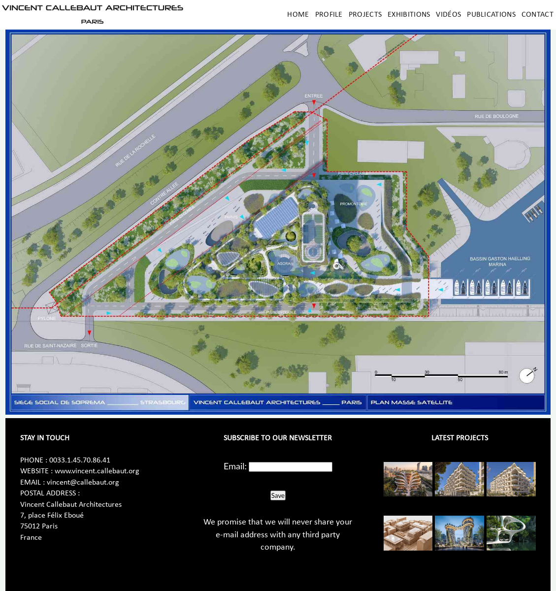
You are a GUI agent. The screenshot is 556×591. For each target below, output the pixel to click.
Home (298, 15)
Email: (235, 465)
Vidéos (448, 15)
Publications (491, 15)
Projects (365, 15)
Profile (329, 15)
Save (278, 495)
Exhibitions (409, 15)
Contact (538, 15)
